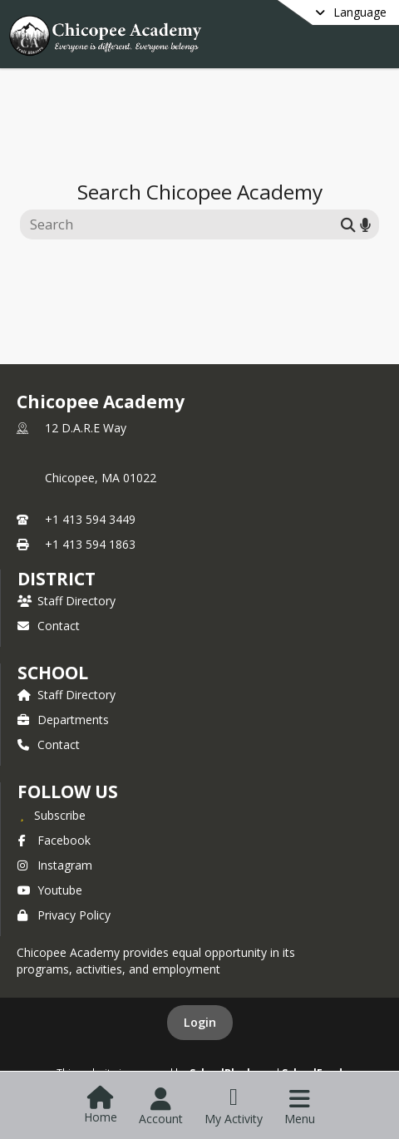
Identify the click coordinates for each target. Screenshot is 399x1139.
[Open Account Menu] (161, 1106)
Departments (63, 719)
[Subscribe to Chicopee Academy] (51, 815)
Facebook (54, 840)
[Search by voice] (365, 224)
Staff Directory (66, 601)
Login (200, 1022)
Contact (48, 626)
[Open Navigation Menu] (299, 1106)
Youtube (49, 890)
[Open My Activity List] (233, 1106)
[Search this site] (182, 224)
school (52, 672)
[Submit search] (348, 224)
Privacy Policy (64, 915)
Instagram (54, 865)
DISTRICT (56, 578)
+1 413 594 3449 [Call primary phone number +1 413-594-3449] (90, 519)
